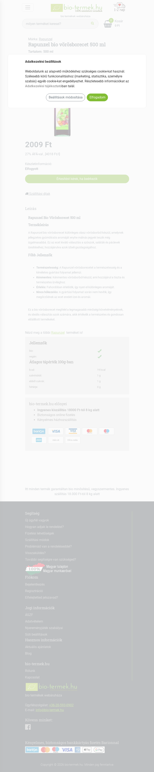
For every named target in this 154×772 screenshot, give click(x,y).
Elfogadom (97, 97)
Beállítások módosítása (66, 97)
